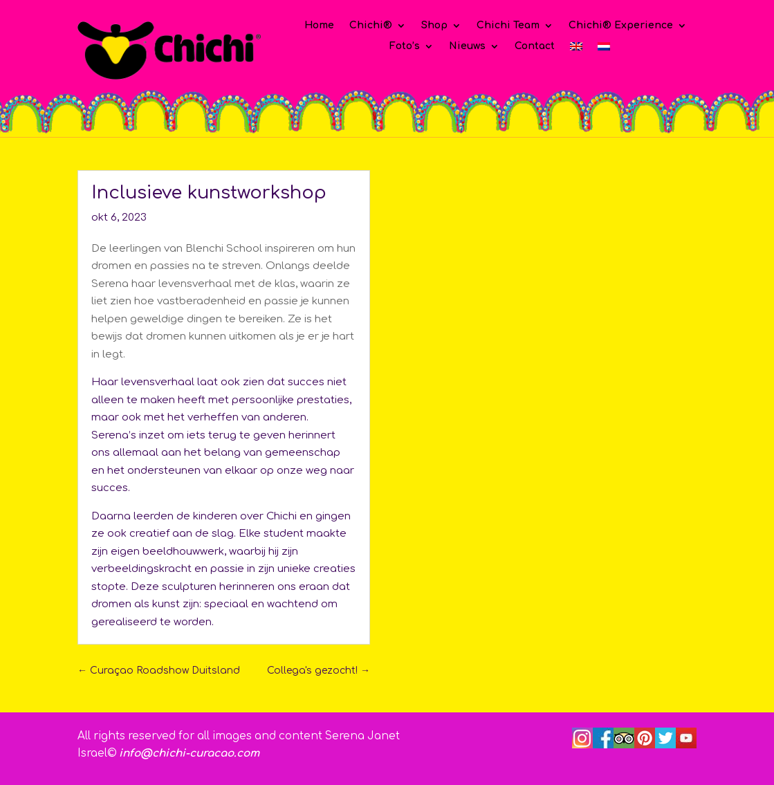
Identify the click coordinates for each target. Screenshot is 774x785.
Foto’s (404, 46)
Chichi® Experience (621, 25)
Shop (434, 25)
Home (319, 25)
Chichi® (370, 25)
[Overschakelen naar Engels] (576, 49)
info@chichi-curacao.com (189, 753)
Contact (535, 46)
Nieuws (467, 46)
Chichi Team (508, 25)
